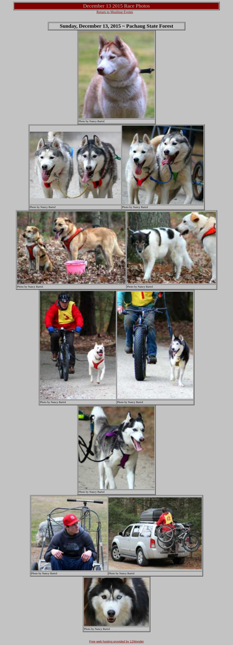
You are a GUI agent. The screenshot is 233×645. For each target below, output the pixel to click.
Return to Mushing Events (115, 12)
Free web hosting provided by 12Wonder (116, 641)
